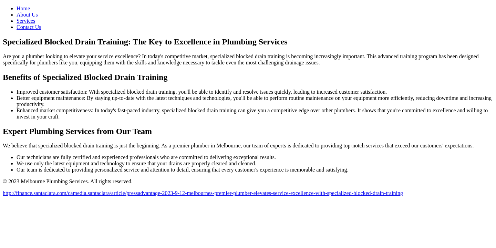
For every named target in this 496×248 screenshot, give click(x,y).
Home (23, 8)
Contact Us (29, 27)
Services (26, 21)
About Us (27, 15)
